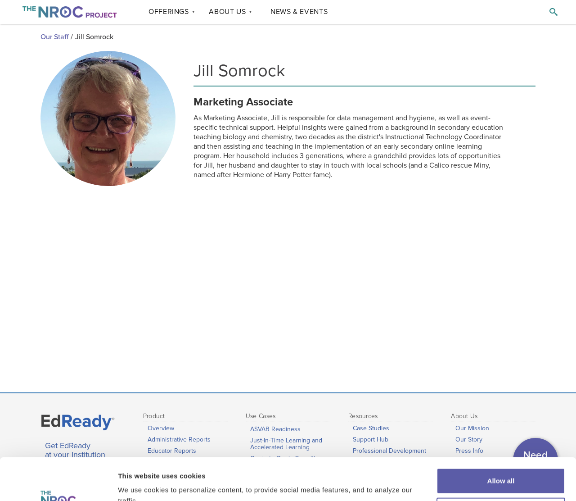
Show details (139, 483)
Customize (501, 468)
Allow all (501, 438)
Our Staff (54, 36)
